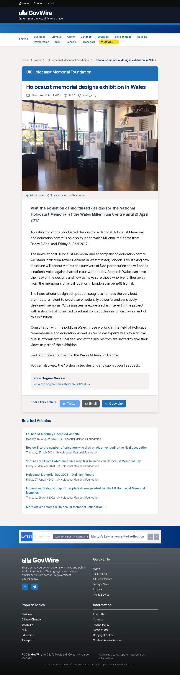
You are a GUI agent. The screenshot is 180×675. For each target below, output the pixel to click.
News (38, 60)
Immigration (41, 42)
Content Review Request (107, 640)
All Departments (102, 579)
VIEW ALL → (109, 42)
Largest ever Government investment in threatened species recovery (65, 536)
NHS (57, 42)
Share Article (56, 195)
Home (24, 3)
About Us (98, 614)
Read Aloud (77, 195)
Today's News (101, 584)
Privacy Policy (101, 624)
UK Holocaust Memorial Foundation (68, 60)
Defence (86, 36)
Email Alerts (100, 574)
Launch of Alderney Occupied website (53, 434)
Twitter (70, 404)
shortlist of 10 (51, 311)
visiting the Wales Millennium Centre (90, 355)
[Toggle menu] (22, 29)
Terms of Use (101, 630)
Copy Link (114, 404)
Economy (103, 36)
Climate (56, 36)
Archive (97, 589)
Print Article (35, 195)
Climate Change (31, 619)
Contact (39, 3)
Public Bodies (101, 594)
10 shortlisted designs (81, 365)
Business (39, 36)
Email (91, 404)
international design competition (62, 294)
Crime (71, 36)
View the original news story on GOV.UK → (62, 384)
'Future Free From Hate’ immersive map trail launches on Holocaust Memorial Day (83, 461)
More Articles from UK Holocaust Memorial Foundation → (66, 507)
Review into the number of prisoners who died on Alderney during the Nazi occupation (87, 448)
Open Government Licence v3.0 (118, 664)
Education (28, 635)
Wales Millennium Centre (112, 238)
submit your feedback (122, 365)
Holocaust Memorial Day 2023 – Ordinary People (60, 475)
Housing (142, 36)
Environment (123, 36)
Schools (71, 42)
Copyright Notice (103, 635)
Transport (89, 42)
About (51, 3)
